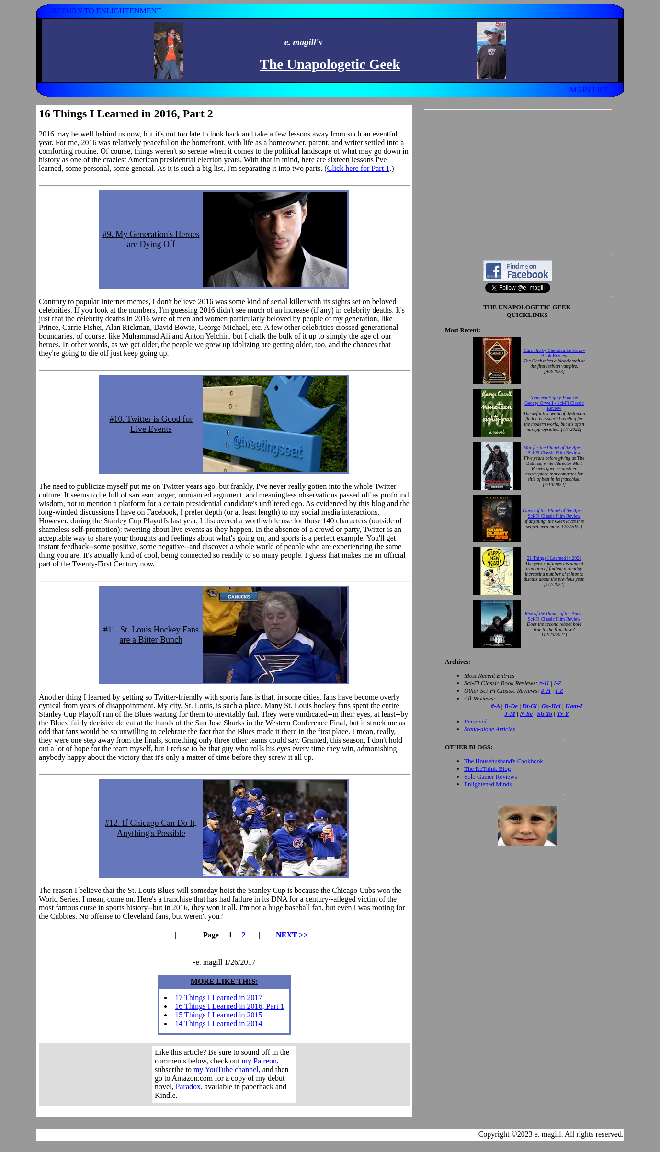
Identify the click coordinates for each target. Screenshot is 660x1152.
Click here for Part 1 (358, 168)
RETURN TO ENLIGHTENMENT (106, 11)
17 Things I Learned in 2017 (218, 998)
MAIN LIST (589, 90)
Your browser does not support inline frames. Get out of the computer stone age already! (224, 1074)
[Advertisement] (518, 182)
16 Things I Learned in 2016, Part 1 (229, 1006)
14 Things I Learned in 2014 (218, 1023)
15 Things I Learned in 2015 (218, 1015)
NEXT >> (291, 935)
